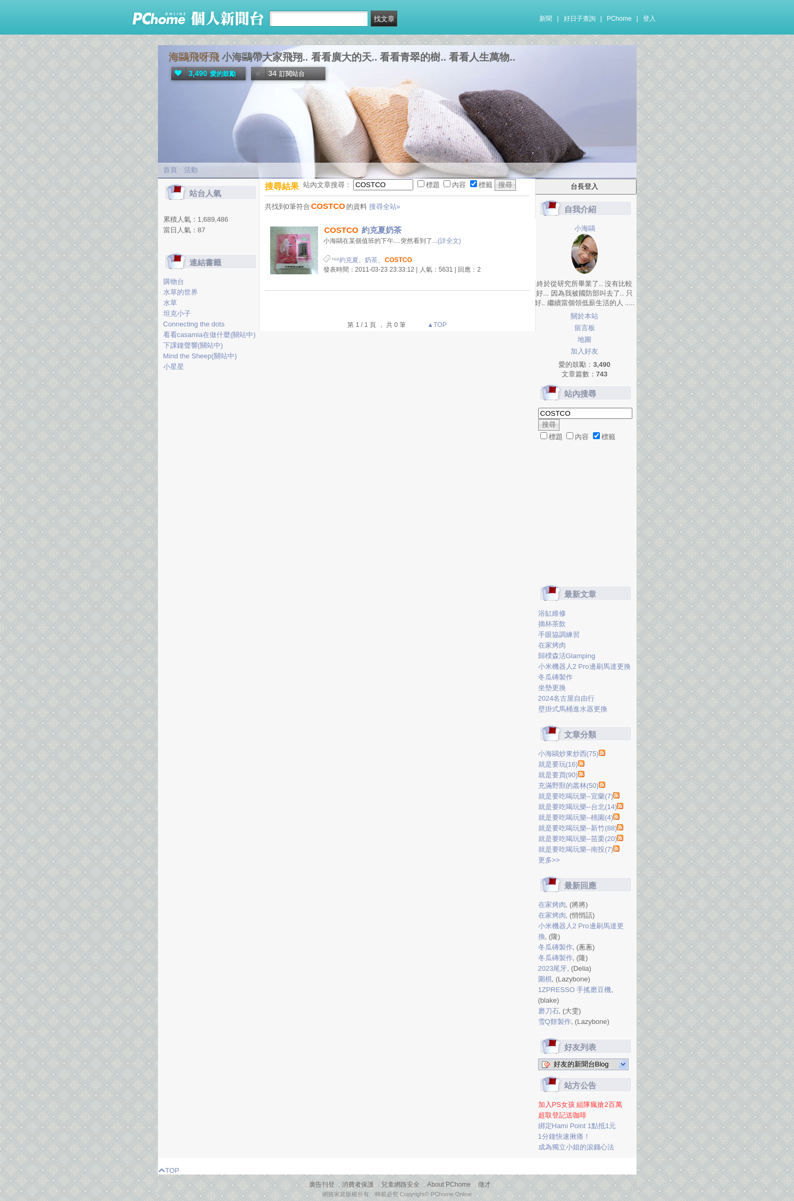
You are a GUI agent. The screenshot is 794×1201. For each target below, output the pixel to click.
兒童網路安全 (400, 1184)
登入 (649, 18)
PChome (619, 18)
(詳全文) (449, 241)
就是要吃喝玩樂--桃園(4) (576, 817)
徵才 (484, 1184)
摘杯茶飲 (552, 624)
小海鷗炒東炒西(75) (568, 754)
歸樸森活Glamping (567, 656)
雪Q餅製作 (554, 1022)
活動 (191, 170)
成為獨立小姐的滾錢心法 (576, 1147)
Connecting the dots (194, 324)
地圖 (584, 339)
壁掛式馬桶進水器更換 (572, 709)
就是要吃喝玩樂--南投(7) (576, 849)
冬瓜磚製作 (555, 677)
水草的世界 (180, 292)
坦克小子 (177, 313)
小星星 (173, 367)
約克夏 (348, 260)
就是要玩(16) (558, 764)
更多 (549, 860)
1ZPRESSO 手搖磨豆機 (575, 990)
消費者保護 (358, 1184)
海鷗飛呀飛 (194, 57)
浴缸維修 (552, 613)
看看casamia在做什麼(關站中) (209, 335)
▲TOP (436, 325)
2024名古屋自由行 (566, 698)
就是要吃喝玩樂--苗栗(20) (577, 839)
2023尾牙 (552, 968)
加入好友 (584, 351)
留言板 (584, 328)
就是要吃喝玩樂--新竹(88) (577, 828)
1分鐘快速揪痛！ (564, 1136)
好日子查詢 (580, 18)
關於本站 (584, 316)
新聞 (545, 18)
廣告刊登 (322, 1184)
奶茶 (371, 260)
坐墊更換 (552, 688)
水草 (170, 303)
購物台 (173, 281)
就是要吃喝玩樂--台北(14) (577, 807)
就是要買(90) (558, 775)
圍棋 (545, 979)
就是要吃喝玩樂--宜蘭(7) (576, 796)
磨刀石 (548, 1011)
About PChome (448, 1184)
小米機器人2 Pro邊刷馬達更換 (584, 666)
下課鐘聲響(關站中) (193, 345)
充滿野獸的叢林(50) (568, 786)
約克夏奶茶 (362, 229)
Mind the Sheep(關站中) (200, 356)
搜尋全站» (384, 207)
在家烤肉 (552, 645)
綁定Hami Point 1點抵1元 (577, 1126)
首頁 (170, 170)
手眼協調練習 (559, 635)
